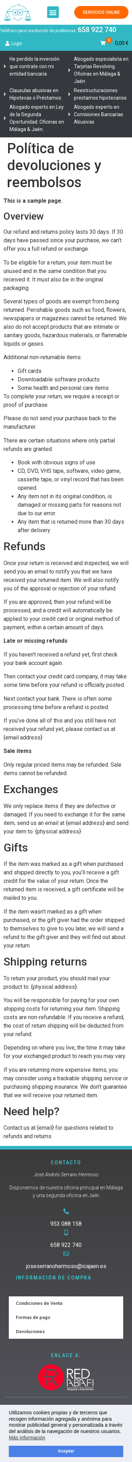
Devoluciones (30, 1331)
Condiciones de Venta (39, 1303)
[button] (53, 12)
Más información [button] (27, 1437)
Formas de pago (33, 1317)
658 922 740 (97, 29)
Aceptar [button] (66, 1451)
